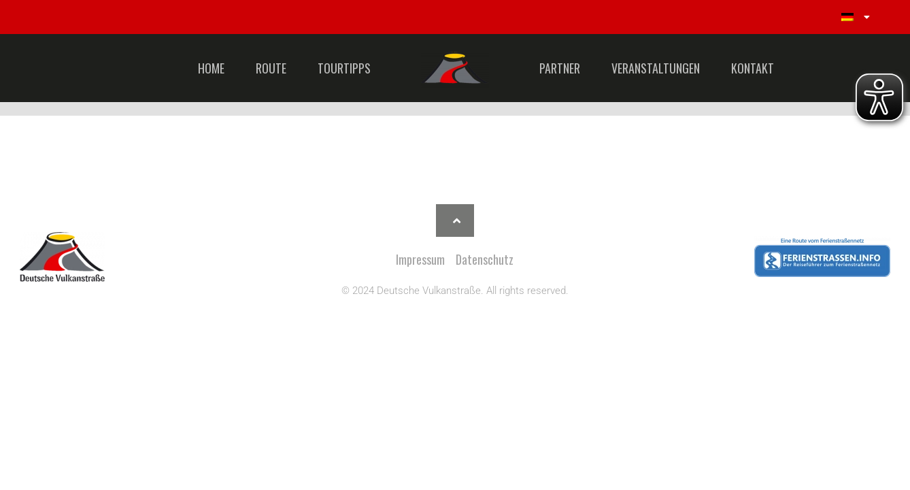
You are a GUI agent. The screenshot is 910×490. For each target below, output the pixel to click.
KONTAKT (752, 68)
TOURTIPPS (344, 68)
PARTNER (559, 68)
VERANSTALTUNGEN (655, 68)
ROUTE (271, 68)
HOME (211, 68)
